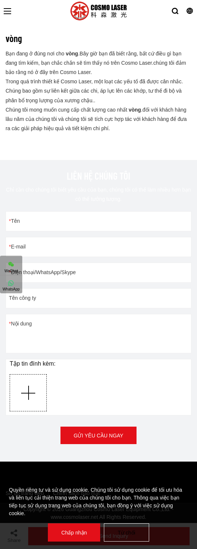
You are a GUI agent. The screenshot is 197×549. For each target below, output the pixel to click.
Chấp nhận (74, 533)
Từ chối (126, 533)
